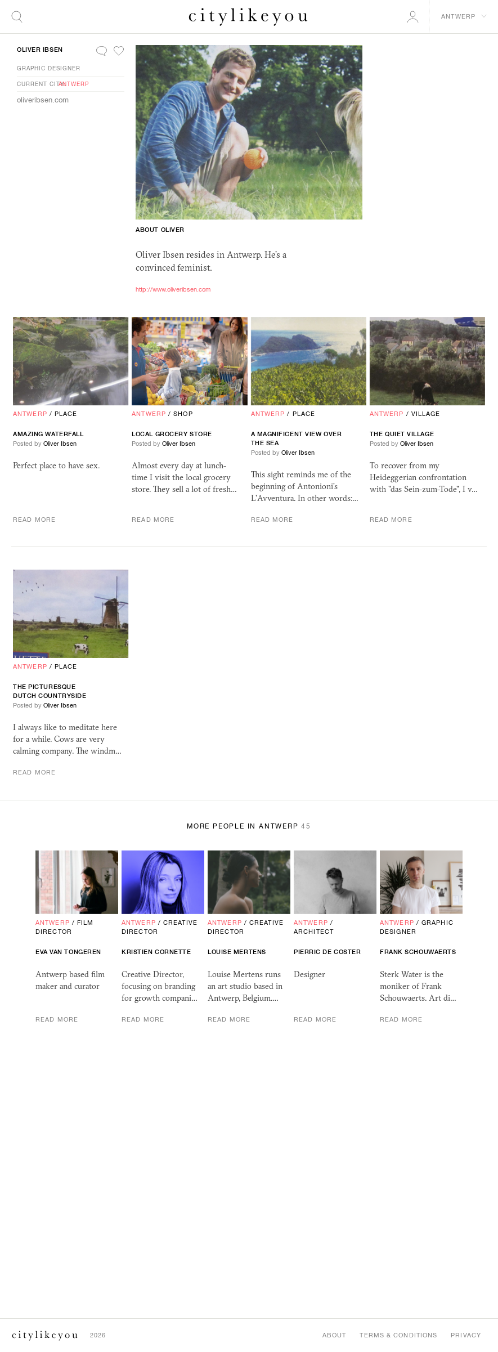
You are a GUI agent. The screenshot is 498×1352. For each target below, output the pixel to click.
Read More (34, 519)
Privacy (466, 1335)
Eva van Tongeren (68, 951)
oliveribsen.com (43, 100)
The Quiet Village (402, 434)
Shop (182, 413)
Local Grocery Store (172, 434)
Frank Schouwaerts (418, 951)
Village (426, 413)
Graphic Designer (48, 68)
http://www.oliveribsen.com (173, 289)
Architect (314, 931)
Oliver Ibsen (40, 49)
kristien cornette (156, 951)
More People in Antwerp (249, 826)
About (334, 1335)
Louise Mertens (237, 951)
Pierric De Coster (327, 951)
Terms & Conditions (398, 1335)
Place (66, 413)
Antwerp (74, 83)
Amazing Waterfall (48, 434)
